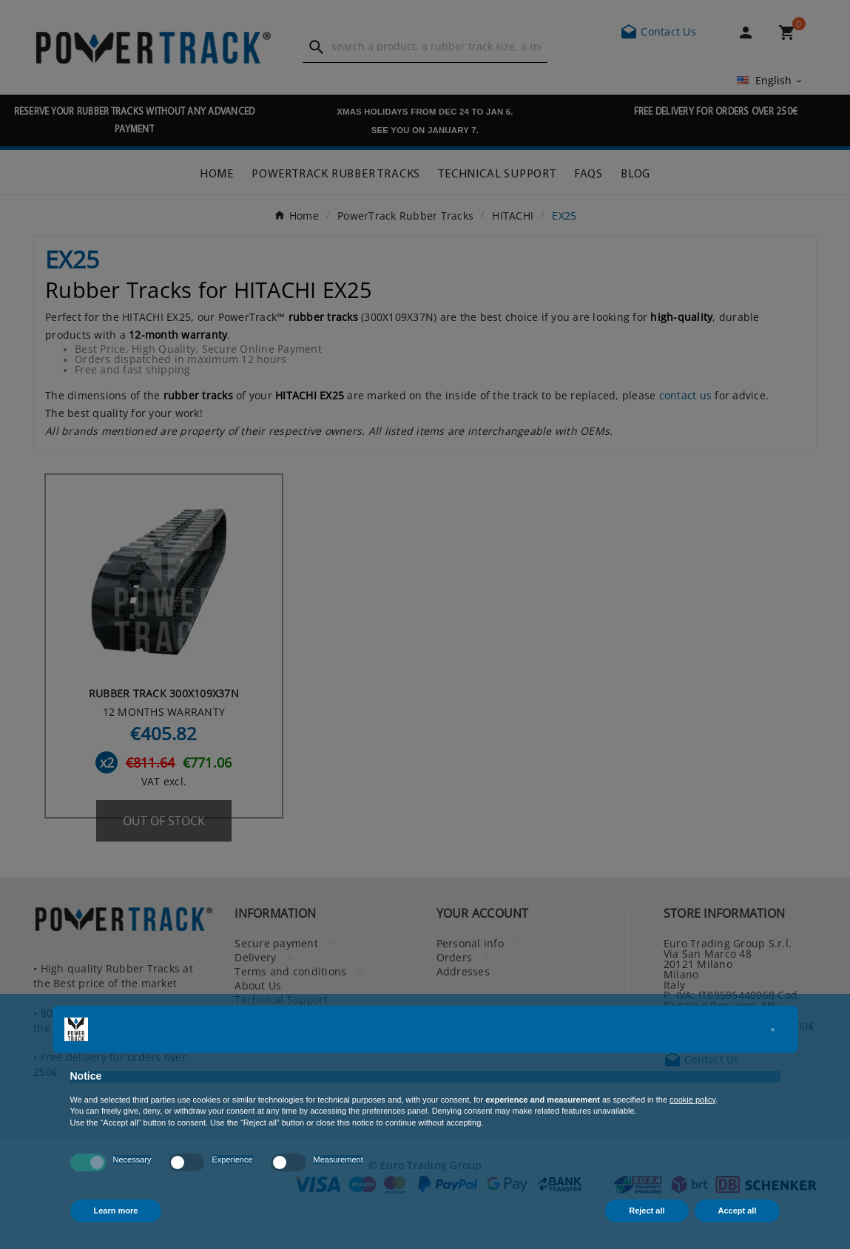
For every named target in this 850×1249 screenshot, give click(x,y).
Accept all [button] (737, 1210)
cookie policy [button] (692, 1099)
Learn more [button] (116, 1210)
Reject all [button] (646, 1210)
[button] (773, 1029)
